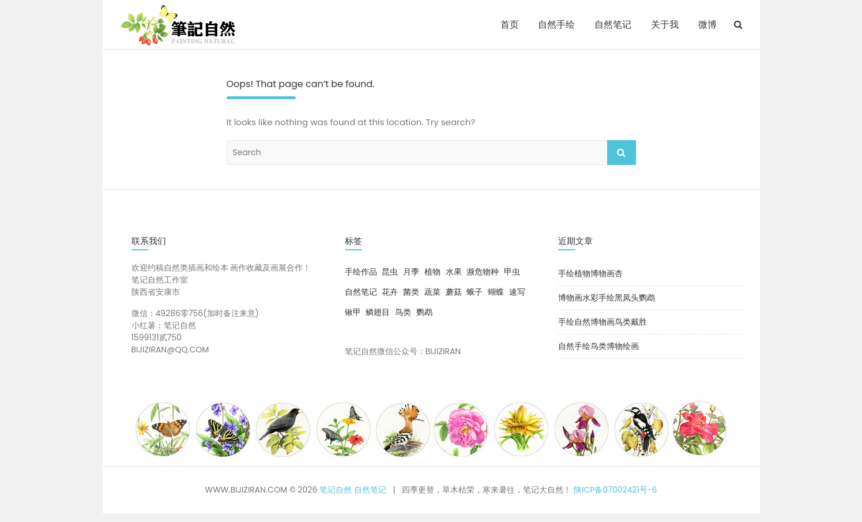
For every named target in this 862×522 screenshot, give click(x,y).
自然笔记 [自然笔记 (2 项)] (361, 292)
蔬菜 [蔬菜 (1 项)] (432, 292)
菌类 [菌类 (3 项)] (411, 292)
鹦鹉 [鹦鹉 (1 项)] (424, 312)
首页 (509, 24)
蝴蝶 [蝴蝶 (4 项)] (496, 292)
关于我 (665, 24)
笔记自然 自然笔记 (352, 489)
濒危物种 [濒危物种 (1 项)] (482, 271)
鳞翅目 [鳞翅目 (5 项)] (378, 312)
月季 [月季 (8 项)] (411, 271)
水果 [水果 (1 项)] (454, 271)
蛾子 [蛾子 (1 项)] (474, 292)
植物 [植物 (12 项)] (432, 271)
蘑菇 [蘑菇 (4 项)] (454, 292)
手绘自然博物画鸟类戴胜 (602, 322)
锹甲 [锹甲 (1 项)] (353, 312)
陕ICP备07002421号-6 (615, 489)
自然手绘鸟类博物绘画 (598, 346)
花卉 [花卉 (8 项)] (390, 292)
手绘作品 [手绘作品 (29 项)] (361, 271)
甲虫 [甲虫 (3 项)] (512, 271)
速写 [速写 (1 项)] (517, 292)
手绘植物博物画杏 (590, 273)
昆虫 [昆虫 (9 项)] (390, 271)
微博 (707, 24)
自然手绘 (556, 24)
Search (621, 152)
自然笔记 (612, 24)
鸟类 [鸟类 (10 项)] (403, 312)
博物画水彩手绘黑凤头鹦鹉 (606, 297)
